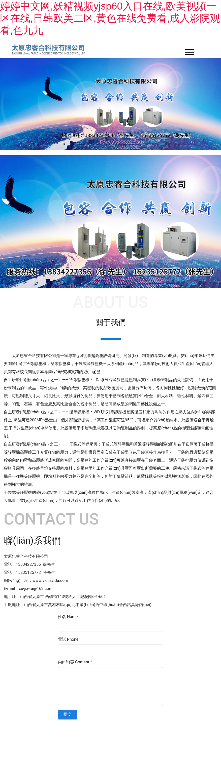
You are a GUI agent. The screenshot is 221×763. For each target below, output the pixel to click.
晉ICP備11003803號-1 (148, 727)
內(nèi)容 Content (75, 662)
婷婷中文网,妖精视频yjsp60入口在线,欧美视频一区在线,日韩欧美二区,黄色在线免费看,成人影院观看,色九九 (110, 18)
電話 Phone (68, 639)
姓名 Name (68, 616)
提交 (68, 714)
